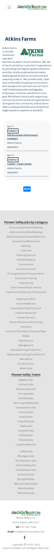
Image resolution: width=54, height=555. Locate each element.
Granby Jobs (26, 416)
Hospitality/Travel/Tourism (26, 308)
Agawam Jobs (26, 379)
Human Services (26, 317)
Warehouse (26, 368)
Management (25, 345)
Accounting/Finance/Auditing (26, 227)
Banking (26, 245)
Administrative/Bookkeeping (26, 232)
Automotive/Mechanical (26, 241)
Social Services (26, 363)
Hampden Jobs (26, 430)
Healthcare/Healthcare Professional (26, 292)
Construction (25, 264)
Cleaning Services (26, 255)
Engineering (26, 282)
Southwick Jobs (25, 474)
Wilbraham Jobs (26, 493)
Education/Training (26, 278)
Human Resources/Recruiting (26, 322)
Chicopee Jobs (26, 393)
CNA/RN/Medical (26, 259)
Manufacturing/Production (26, 349)
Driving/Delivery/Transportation (25, 273)
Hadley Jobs (26, 426)
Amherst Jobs (26, 384)
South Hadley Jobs (26, 465)
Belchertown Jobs (26, 389)
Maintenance (26, 340)
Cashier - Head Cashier (19, 163)
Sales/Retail (25, 359)
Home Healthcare (26, 303)
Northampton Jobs (25, 460)
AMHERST (13, 147)
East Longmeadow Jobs (26, 402)
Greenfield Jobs (26, 421)
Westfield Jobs (26, 488)
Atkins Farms (14, 142)
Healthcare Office (26, 299)
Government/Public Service (26, 287)
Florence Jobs (25, 412)
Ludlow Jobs (26, 451)
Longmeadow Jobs (26, 444)
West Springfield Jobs (26, 483)
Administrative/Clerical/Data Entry (25, 236)
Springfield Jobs (26, 479)
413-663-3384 (28, 527)
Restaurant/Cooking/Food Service (26, 354)
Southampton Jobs (26, 469)
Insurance (26, 326)
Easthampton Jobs (26, 407)
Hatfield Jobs (26, 435)
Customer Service (26, 269)
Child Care (26, 250)
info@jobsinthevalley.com (29, 531)
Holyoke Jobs (26, 439)
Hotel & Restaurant (26, 312)
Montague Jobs (26, 456)
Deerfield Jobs (26, 398)
